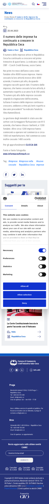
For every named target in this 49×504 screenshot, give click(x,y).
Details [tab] (24, 206)
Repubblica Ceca (29, 50)
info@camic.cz (19, 397)
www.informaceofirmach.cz (16, 153)
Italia (24, 332)
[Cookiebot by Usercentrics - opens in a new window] (35, 198)
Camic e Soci (10, 50)
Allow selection (24, 295)
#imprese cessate (13, 163)
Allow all (24, 286)
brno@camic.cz (20, 430)
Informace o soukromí (34, 486)
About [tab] (40, 206)
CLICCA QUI (31, 144)
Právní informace (11, 488)
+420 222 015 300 (18, 395)
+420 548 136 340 (18, 428)
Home (6, 17)
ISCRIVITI (24, 460)
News (12, 17)
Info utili (35, 370)
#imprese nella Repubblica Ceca (27, 163)
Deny (24, 303)
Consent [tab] (9, 206)
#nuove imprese (40, 163)
